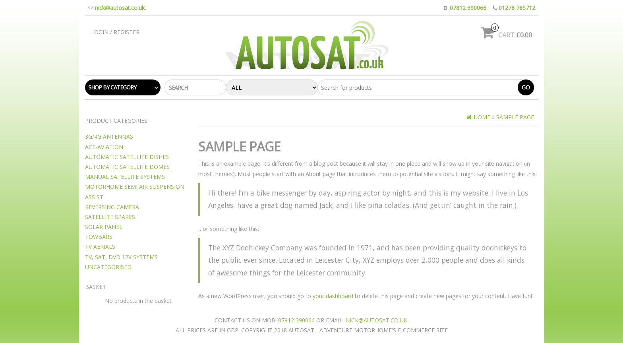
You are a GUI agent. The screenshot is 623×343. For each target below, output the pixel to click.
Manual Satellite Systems (125, 176)
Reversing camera (112, 207)
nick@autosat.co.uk (120, 8)
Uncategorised (108, 267)
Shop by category (112, 87)
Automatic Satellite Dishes (127, 157)
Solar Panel (103, 227)
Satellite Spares (110, 217)
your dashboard (333, 296)
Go (526, 87)
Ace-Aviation (104, 147)
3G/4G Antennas (109, 136)
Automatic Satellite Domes (127, 167)
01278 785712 (517, 8)
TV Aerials (100, 246)
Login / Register (115, 32)
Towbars (98, 236)
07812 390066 (468, 8)
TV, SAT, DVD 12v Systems (121, 257)
